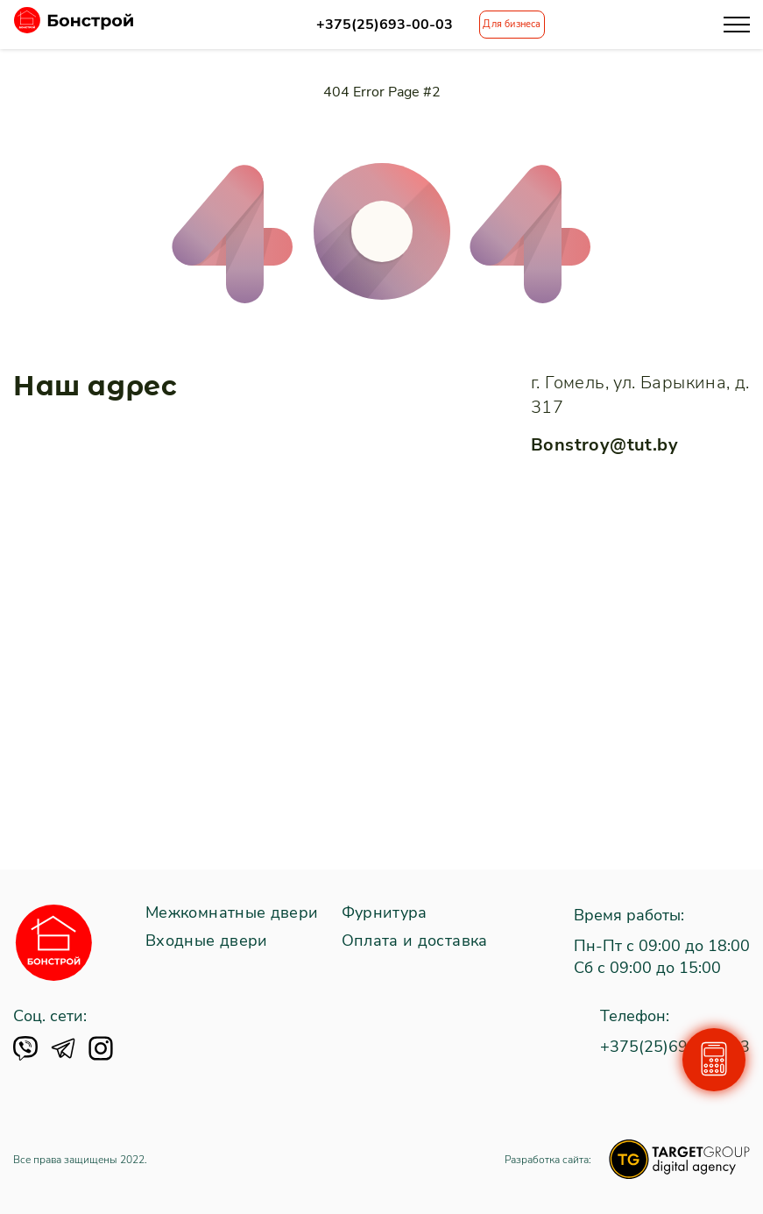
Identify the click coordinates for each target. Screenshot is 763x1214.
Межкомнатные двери (231, 913)
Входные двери (206, 941)
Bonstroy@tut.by (604, 445)
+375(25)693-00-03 (384, 25)
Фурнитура (384, 913)
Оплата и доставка (415, 941)
